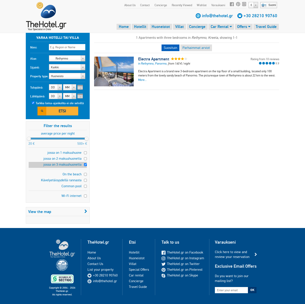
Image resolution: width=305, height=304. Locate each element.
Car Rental (221, 26)
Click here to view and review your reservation (232, 254)
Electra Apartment (153, 59)
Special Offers (139, 269)
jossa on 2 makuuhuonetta (62, 158)
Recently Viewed (182, 5)
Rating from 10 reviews (265, 59)
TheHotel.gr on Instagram (183, 258)
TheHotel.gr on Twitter (181, 264)
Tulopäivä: (36, 87)
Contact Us (95, 264)
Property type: (39, 76)
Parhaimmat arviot (196, 48)
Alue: (33, 59)
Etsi (62, 110)
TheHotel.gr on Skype (180, 275)
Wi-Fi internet (71, 196)
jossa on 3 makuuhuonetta (62, 164)
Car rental (136, 275)
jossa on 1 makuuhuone (64, 152)
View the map (57, 211)
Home (124, 26)
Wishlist (201, 5)
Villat (179, 26)
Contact (145, 5)
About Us (130, 5)
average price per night (58, 133)
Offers (243, 26)
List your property (100, 269)
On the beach (72, 174)
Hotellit (140, 26)
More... (142, 80)
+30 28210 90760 (260, 16)
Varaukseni (218, 5)
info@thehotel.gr (217, 16)
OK (252, 290)
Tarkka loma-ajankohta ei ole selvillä (60, 103)
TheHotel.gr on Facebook (182, 252)
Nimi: (33, 47)
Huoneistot (161, 26)
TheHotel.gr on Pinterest (182, 269)
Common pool (71, 186)
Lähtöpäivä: (37, 96)
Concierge (160, 5)
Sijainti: (35, 67)
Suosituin (170, 48)
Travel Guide (266, 26)
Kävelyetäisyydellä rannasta (61, 180)
